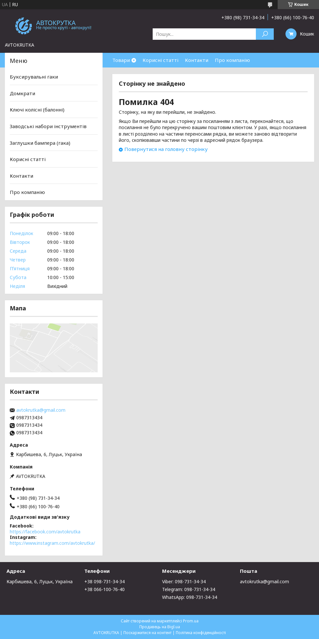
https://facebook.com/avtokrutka (45, 531)
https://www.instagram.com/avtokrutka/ (52, 543)
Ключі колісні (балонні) (37, 109)
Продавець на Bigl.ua (159, 627)
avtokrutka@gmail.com (40, 410)
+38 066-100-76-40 (104, 589)
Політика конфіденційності (201, 632)
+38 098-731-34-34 (104, 581)
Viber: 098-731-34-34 (184, 581)
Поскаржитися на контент (147, 632)
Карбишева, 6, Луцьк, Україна (40, 581)
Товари (121, 60)
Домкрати (22, 93)
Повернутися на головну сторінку (166, 149)
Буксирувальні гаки (34, 76)
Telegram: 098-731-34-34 (188, 589)
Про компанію (232, 60)
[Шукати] (265, 34)
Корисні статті (160, 60)
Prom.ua (191, 621)
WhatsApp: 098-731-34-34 (189, 597)
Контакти (196, 60)
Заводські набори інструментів (48, 126)
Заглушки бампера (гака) (40, 142)
